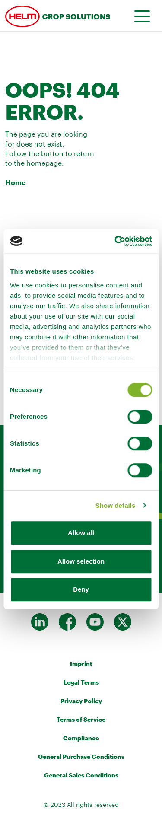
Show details (115, 505)
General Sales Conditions (81, 775)
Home (15, 182)
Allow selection (81, 561)
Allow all (81, 532)
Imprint (81, 663)
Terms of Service (81, 719)
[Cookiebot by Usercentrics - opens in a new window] (115, 241)
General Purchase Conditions (81, 756)
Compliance (81, 738)
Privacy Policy (81, 700)
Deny (81, 589)
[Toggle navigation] (139, 15)
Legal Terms (81, 682)
